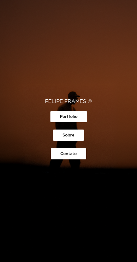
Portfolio (68, 116)
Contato (68, 153)
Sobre (68, 135)
